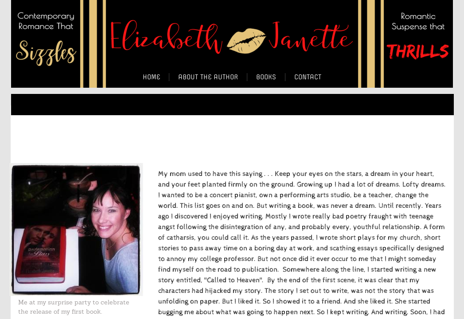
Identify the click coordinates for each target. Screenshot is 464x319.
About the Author (208, 77)
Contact (307, 77)
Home (151, 77)
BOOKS (266, 77)
